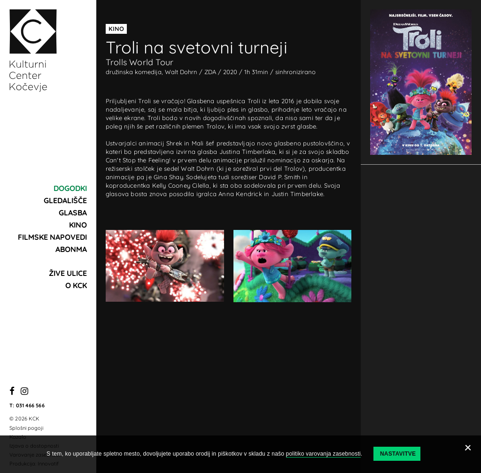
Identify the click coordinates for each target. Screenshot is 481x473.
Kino (78, 224)
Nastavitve (398, 453)
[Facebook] (12, 391)
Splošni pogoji (26, 428)
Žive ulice (68, 273)
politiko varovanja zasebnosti (323, 453)
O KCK (76, 285)
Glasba (73, 212)
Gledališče (65, 200)
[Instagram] (24, 391)
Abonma (71, 249)
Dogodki (70, 188)
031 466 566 (30, 405)
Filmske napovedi (52, 237)
